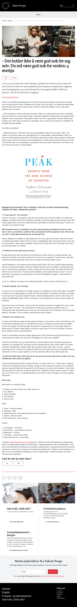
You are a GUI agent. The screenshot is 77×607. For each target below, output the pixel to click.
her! (66, 281)
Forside (4, 20)
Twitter (59, 596)
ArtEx (5, 77)
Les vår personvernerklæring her (52, 576)
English (6, 592)
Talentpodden (61, 598)
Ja (7, 463)
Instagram (60, 593)
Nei (18, 463)
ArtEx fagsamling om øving (19, 442)
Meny (38, 14)
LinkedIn (59, 594)
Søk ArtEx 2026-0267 (13, 599)
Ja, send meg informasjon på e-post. (28, 576)
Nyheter (10, 20)
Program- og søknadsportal (16, 596)
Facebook (60, 591)
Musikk (14, 77)
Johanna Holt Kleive (11, 97)
